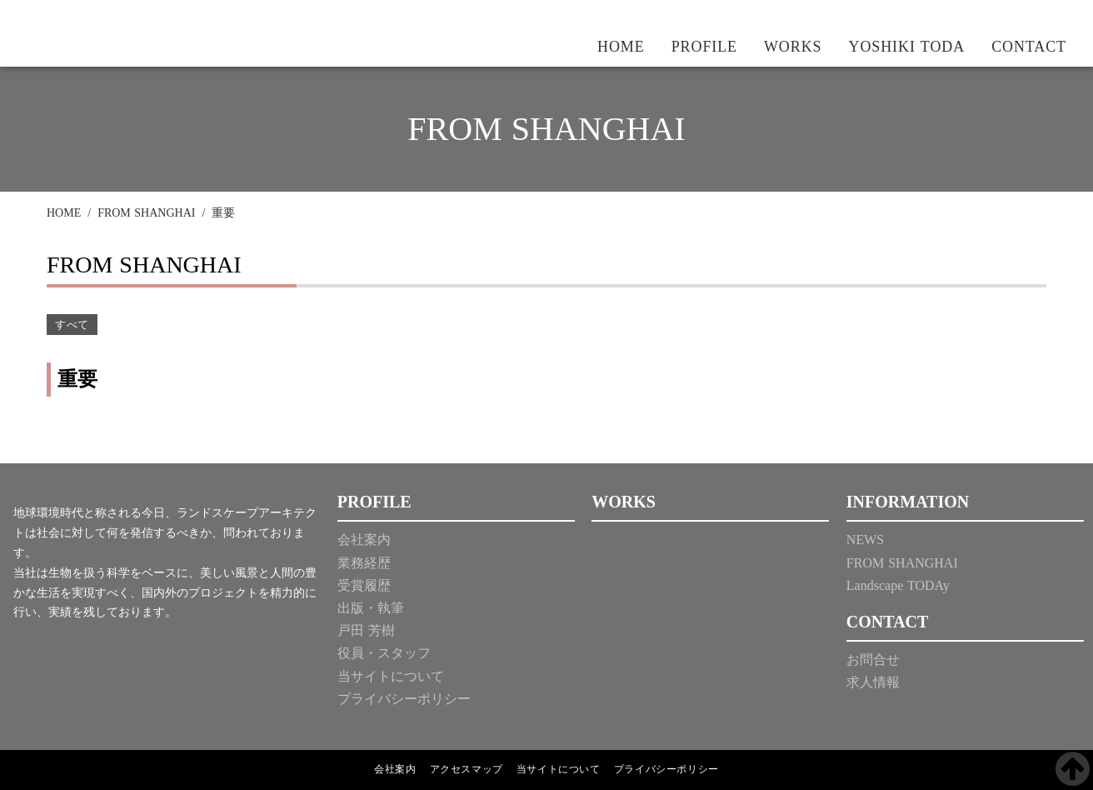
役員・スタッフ (384, 653)
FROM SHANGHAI (146, 213)
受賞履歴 (364, 585)
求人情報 (873, 682)
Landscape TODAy (898, 585)
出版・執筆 (370, 608)
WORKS (793, 46)
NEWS (865, 539)
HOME (621, 46)
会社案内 (364, 539)
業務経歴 (364, 563)
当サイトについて (390, 676)
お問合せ (873, 659)
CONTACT (1028, 46)
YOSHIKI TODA (907, 46)
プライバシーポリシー (404, 699)
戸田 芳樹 (366, 630)
